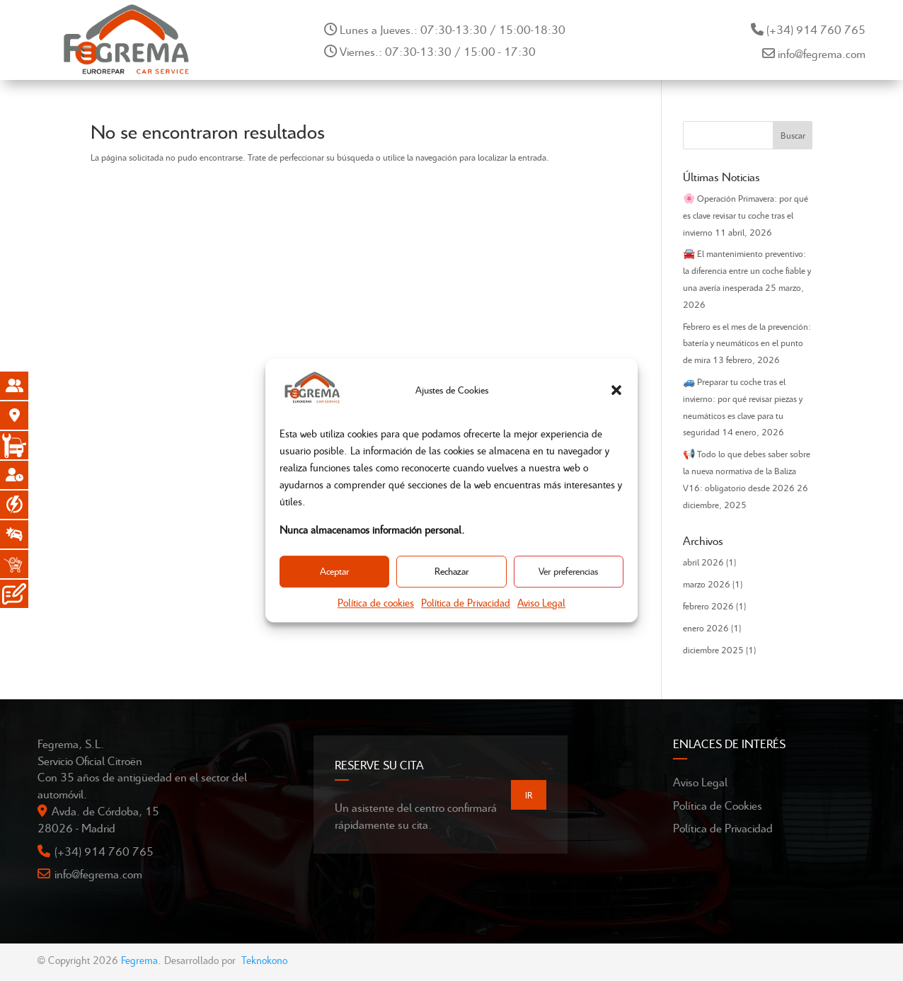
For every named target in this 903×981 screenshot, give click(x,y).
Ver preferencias (568, 571)
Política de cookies (376, 602)
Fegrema (139, 960)
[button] (616, 390)
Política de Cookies (717, 805)
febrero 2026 (708, 606)
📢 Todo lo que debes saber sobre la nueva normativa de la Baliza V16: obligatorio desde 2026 (746, 470)
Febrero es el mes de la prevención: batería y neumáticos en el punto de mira (747, 343)
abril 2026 (703, 562)
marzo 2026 (706, 584)
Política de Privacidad (465, 602)
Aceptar (334, 571)
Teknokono (264, 960)
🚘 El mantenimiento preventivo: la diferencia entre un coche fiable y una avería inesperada (747, 270)
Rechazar (451, 571)
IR (528, 794)
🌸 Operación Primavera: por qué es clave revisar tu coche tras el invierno (745, 215)
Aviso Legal (541, 602)
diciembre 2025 (713, 649)
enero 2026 (706, 627)
